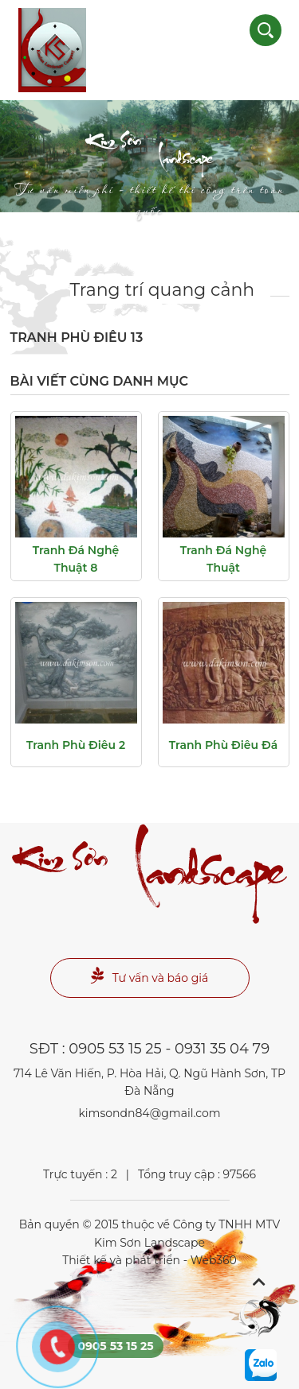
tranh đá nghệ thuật (223, 559)
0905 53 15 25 (115, 1048)
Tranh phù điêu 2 (75, 745)
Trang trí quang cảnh (162, 290)
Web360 (214, 1260)
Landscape (150, 167)
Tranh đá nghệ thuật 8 (76, 559)
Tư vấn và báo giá (150, 976)
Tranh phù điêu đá (223, 745)
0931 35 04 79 (222, 1048)
